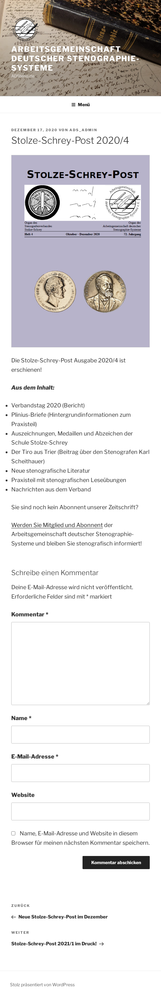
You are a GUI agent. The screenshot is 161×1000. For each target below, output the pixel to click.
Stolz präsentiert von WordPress (42, 984)
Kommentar (29, 614)
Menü (80, 104)
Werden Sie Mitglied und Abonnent (57, 525)
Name (21, 718)
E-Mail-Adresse (34, 756)
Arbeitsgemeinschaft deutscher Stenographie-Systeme (75, 58)
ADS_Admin (83, 130)
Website (23, 795)
